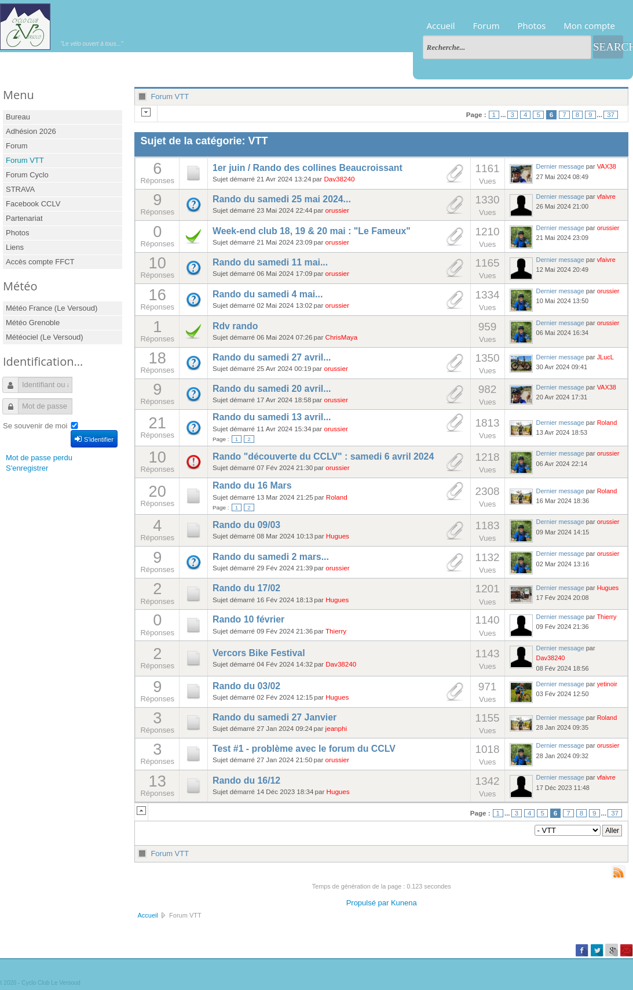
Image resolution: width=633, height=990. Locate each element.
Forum (486, 25)
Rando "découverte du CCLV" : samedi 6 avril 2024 (323, 456)
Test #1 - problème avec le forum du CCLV (304, 749)
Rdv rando (235, 326)
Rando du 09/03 (246, 525)
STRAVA (20, 189)
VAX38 (606, 166)
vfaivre (606, 196)
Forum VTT (25, 160)
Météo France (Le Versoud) (51, 308)
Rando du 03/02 (246, 686)
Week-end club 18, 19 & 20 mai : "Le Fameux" (312, 231)
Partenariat (24, 218)
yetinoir (607, 683)
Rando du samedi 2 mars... (271, 557)
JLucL (605, 357)
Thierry (335, 631)
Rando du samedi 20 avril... (272, 389)
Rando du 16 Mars (252, 485)
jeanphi (336, 728)
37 (610, 114)
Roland (607, 422)
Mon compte (589, 25)
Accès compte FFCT (40, 261)
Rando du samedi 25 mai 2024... (282, 199)
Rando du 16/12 (246, 780)
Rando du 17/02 (246, 588)
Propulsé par (368, 902)
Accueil (441, 25)
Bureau (18, 116)
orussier (337, 210)
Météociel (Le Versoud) (44, 337)
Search (608, 47)
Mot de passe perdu (39, 457)
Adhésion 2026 (31, 131)
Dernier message (560, 166)
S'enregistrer (27, 468)
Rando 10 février (248, 619)
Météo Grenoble (33, 322)
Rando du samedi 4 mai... (268, 294)
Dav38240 (339, 179)
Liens (15, 247)
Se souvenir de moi (35, 425)
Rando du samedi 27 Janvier (274, 717)
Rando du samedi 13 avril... (272, 417)
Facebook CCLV (33, 203)
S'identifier (94, 438)
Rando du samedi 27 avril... (272, 357)
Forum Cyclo (27, 174)
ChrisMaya (341, 337)
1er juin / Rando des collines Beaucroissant (308, 168)
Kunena (404, 902)
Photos (532, 25)
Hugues (337, 536)
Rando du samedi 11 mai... (270, 262)
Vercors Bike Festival (259, 653)
